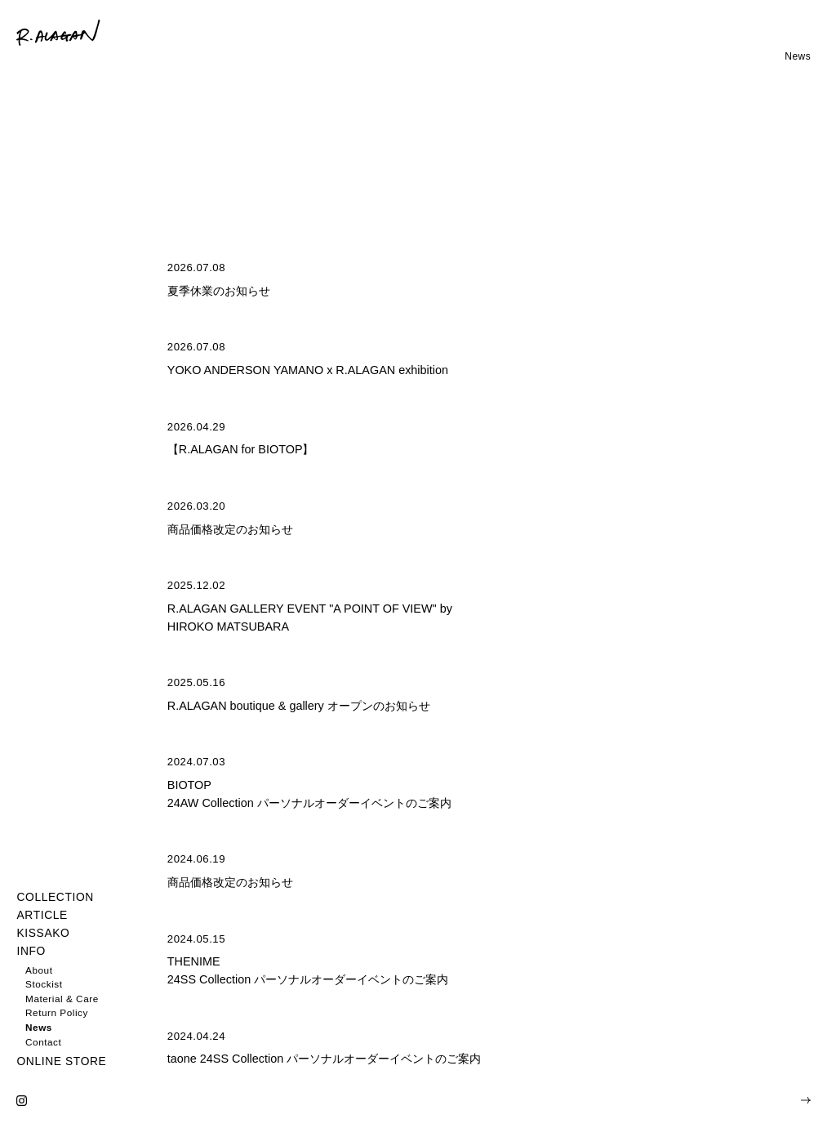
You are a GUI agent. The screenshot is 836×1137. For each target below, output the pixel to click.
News (38, 1027)
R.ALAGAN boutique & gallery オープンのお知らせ (298, 705)
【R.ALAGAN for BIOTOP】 (240, 449)
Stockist (43, 984)
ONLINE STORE (61, 1061)
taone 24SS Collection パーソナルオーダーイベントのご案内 (324, 1058)
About (38, 970)
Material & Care (62, 998)
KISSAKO (42, 933)
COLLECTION (54, 897)
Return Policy (56, 1012)
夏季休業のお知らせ (218, 290)
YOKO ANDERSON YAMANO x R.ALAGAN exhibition (307, 370)
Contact (43, 1042)
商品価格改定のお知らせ (230, 529)
